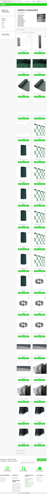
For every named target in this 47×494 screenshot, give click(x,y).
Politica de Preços (15, 486)
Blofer (3, 23)
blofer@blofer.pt (28, 486)
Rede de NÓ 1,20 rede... (24, 50)
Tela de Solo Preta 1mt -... (40, 420)
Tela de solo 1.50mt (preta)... (23, 398)
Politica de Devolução (16, 488)
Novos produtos (15, 477)
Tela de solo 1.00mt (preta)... (39, 377)
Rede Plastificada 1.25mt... (39, 202)
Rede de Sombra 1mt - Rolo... (39, 93)
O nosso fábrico (3, 478)
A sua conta (40, 475)
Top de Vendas (15, 478)
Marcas (4, 18)
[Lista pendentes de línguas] (27, 2)
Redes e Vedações (5, 11)
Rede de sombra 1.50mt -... (39, 72)
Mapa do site (2, 481)
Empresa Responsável (16, 485)
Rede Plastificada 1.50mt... (39, 224)
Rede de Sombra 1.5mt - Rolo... (24, 93)
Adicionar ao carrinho (23, 53)
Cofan (3, 25)
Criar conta (39, 479)
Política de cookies (15, 490)
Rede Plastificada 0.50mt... (39, 137)
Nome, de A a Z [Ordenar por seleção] (37, 32)
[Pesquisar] (17, 1)
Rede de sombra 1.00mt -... (23, 72)
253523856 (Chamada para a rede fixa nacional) (11, 2)
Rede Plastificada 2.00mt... (39, 268)
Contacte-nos (2, 479)
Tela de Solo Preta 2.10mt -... (23, 442)
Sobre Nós (2, 477)
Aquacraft (3, 20)
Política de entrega (15, 491)
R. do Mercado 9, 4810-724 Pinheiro (8, 0)
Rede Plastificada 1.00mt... (39, 181)
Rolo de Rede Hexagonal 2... (23, 355)
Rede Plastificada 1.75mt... (39, 246)
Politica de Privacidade (16, 487)
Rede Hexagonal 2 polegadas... (24, 115)
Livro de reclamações (16, 483)
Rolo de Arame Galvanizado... (39, 289)
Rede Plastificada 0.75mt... (39, 159)
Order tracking (39, 477)
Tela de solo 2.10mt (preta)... (39, 398)
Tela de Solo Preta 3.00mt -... (39, 442)
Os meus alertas (40, 481)
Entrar (38, 478)
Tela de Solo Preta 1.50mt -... (23, 420)
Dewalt (3, 27)
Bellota (3, 22)
